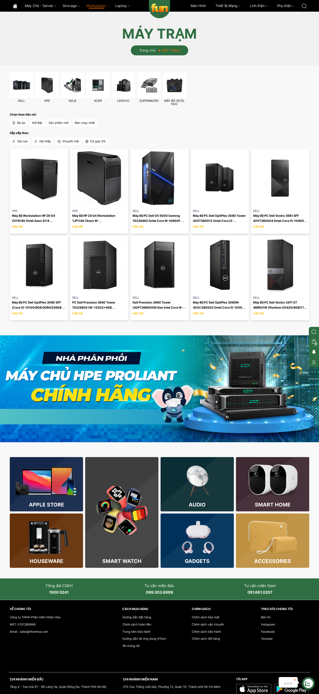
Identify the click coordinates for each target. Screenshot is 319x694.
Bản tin (266, 617)
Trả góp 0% (95, 141)
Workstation (97, 6)
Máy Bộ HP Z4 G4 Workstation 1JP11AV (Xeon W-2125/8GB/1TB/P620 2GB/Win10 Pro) (99, 221)
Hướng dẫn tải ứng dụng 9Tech (144, 638)
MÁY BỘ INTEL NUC (174, 102)
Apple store (46, 505)
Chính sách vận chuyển (208, 624)
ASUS (72, 100)
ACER (98, 100)
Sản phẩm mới (58, 123)
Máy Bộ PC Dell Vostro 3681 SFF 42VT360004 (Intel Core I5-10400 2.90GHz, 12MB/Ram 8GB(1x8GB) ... (279, 221)
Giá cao (20, 141)
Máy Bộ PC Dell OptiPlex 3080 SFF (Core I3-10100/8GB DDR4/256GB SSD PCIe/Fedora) (37, 307)
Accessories (272, 561)
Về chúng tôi (131, 646)
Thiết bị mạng (228, 6)
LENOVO (123, 100)
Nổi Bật (37, 123)
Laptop (122, 6)
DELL (21, 100)
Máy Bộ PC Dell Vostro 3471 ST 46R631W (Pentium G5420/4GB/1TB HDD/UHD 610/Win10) (279, 307)
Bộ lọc (19, 123)
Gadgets (197, 561)
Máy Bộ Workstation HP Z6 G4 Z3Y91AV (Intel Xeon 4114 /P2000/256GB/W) (34, 221)
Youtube (266, 638)
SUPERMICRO (149, 100)
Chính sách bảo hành (206, 631)
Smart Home (273, 505)
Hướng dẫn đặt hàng (136, 617)
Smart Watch (121, 561)
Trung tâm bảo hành (136, 631)
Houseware (46, 561)
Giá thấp (42, 141)
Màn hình (198, 6)
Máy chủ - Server (40, 6)
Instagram (268, 624)
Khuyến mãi (68, 141)
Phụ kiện (285, 6)
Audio (197, 505)
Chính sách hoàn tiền (136, 624)
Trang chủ (147, 50)
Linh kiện (259, 6)
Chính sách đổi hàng (206, 638)
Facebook (268, 631)
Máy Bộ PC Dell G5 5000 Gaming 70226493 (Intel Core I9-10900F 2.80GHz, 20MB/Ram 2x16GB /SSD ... (159, 221)
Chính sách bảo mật (205, 617)
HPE (47, 100)
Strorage (71, 6)
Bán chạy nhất (85, 123)
